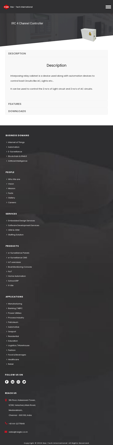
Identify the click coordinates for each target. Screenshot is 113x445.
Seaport (11, 331)
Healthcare (12, 359)
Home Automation (16, 276)
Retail (9, 364)
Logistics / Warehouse (17, 345)
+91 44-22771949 (16, 423)
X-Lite (9, 285)
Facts (9, 193)
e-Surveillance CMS (16, 257)
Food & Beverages (16, 354)
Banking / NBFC (14, 308)
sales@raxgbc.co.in (18, 432)
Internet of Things (15, 142)
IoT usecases (13, 262)
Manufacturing (14, 303)
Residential (12, 336)
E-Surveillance (14, 151)
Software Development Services (22, 225)
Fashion (11, 350)
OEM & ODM (12, 230)
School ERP (12, 280)
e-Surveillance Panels (17, 252)
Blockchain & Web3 (16, 156)
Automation (12, 147)
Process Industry (15, 317)
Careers (11, 202)
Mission (10, 188)
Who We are (13, 179)
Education (12, 340)
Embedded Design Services (20, 220)
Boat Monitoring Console (19, 267)
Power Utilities (13, 313)
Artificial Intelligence (16, 161)
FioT (9, 271)
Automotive (12, 327)
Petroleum (12, 322)
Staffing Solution (15, 234)
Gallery (10, 197)
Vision (10, 183)
